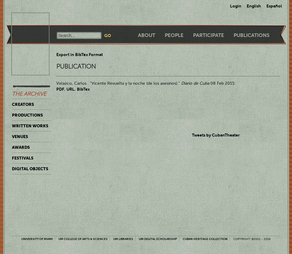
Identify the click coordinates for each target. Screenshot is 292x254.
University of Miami (37, 239)
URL (70, 89)
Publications (251, 35)
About (146, 35)
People (174, 35)
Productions (27, 115)
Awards (21, 147)
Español (274, 6)
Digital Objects (30, 168)
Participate (208, 35)
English (254, 6)
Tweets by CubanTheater (216, 135)
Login (235, 6)
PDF (60, 89)
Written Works (30, 125)
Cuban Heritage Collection (205, 239)
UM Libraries (123, 239)
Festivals (22, 158)
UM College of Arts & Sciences (83, 239)
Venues (20, 136)
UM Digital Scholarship (158, 239)
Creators (23, 104)
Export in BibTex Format (79, 54)
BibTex (83, 89)
